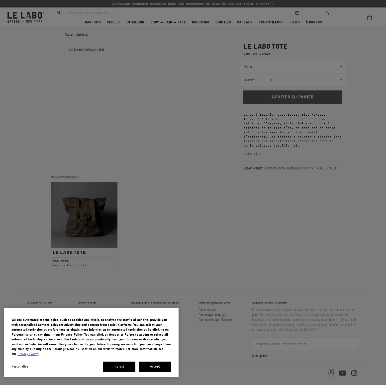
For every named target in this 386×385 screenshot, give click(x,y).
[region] (91, 342)
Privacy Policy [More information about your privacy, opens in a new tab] (27, 354)
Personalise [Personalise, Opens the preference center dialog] (19, 366)
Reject (119, 366)
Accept (155, 366)
